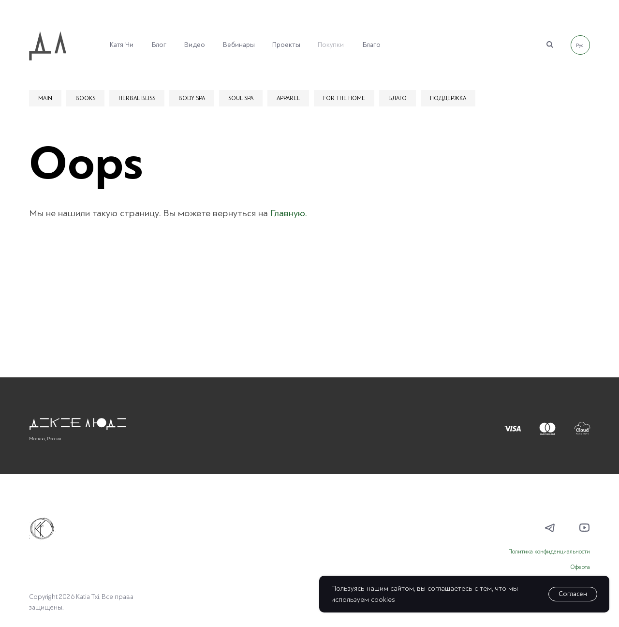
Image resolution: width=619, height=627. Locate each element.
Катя (116, 44)
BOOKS (85, 98)
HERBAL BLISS (136, 98)
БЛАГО (397, 98)
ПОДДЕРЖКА (448, 98)
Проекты (286, 44)
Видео (194, 44)
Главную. (288, 213)
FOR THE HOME (344, 98)
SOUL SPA (240, 98)
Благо (372, 44)
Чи (129, 44)
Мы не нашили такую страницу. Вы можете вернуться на (149, 213)
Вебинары (239, 44)
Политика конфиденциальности (549, 552)
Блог (159, 44)
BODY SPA (191, 98)
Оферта (580, 567)
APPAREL (288, 98)
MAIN (45, 98)
